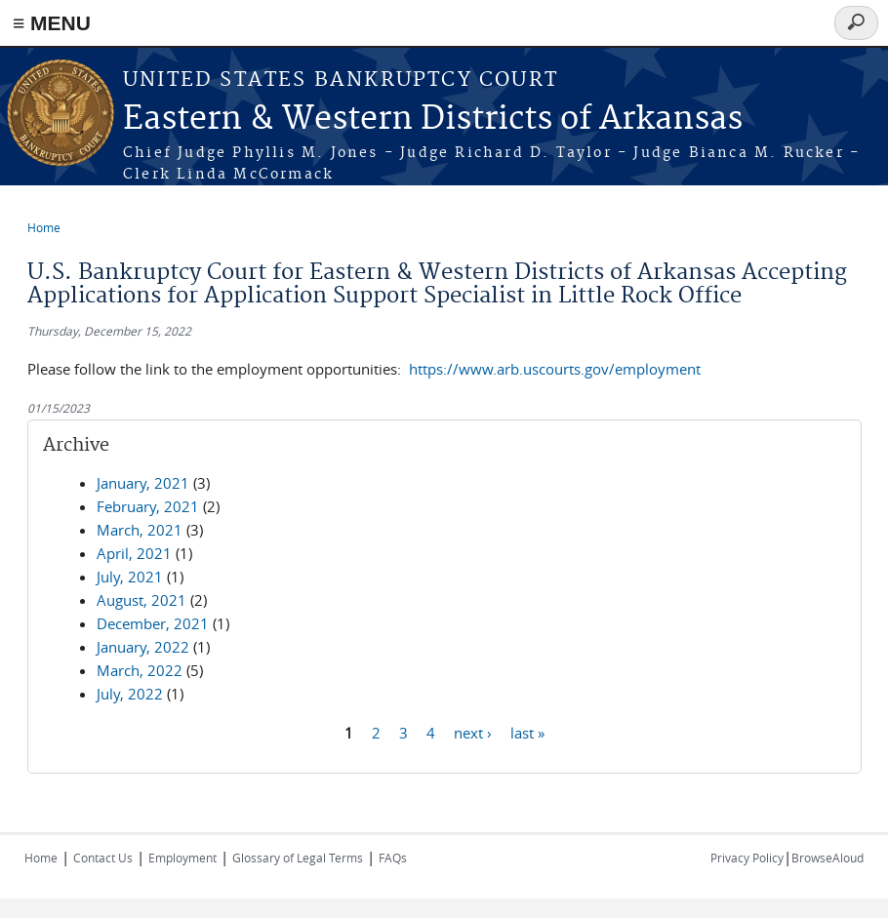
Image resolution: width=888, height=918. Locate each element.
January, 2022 (143, 647)
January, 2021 (143, 483)
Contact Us (103, 857)
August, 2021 (141, 600)
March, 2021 (139, 529)
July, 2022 (130, 693)
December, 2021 (153, 623)
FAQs (393, 857)
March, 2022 (139, 670)
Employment (182, 857)
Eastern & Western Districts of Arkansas (433, 120)
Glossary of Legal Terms (297, 857)
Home (44, 227)
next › (473, 731)
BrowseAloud (827, 857)
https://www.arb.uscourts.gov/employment (555, 369)
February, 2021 (148, 506)
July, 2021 (130, 576)
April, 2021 (134, 553)
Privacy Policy (747, 857)
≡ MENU (52, 23)
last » (527, 731)
